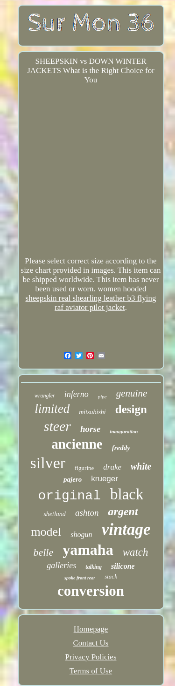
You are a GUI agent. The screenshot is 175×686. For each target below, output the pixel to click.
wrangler (45, 395)
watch (135, 552)
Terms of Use (91, 670)
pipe (102, 396)
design (131, 409)
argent (123, 511)
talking (93, 567)
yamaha (88, 549)
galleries (61, 565)
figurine (84, 467)
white (141, 466)
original (69, 496)
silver (48, 462)
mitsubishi (92, 412)
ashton (87, 513)
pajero (72, 479)
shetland (54, 514)
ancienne (77, 444)
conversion (90, 591)
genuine (131, 393)
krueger (104, 478)
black (126, 494)
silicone (123, 566)
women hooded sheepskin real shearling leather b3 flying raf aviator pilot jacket (91, 298)
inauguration (124, 431)
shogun (81, 534)
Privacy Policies (90, 656)
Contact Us (90, 643)
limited (52, 409)
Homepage (91, 629)
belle (43, 552)
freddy (121, 447)
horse (90, 429)
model (46, 531)
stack (111, 576)
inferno (76, 394)
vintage (126, 529)
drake (112, 467)
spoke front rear (79, 577)
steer (57, 426)
